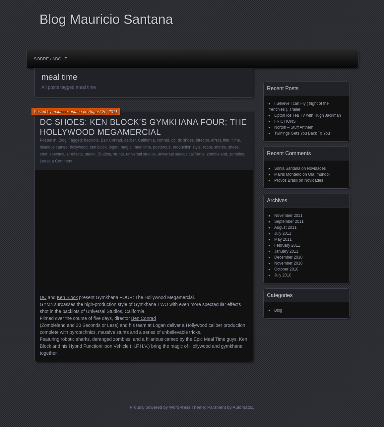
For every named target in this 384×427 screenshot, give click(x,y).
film (226, 140)
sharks (220, 147)
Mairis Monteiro (287, 174)
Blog (63, 140)
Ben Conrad (111, 140)
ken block (98, 147)
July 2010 (282, 275)
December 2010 (288, 257)
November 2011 (288, 215)
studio (90, 154)
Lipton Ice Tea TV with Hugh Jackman (307, 115)
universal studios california (181, 154)
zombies (236, 154)
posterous (162, 147)
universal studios (141, 154)
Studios (104, 154)
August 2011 (285, 227)
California (146, 140)
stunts (118, 154)
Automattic (243, 407)
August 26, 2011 (103, 111)
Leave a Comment (56, 161)
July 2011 (282, 233)
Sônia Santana (287, 168)
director (202, 140)
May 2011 (283, 239)
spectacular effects (66, 154)
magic (126, 147)
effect (216, 140)
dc (173, 140)
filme (235, 140)
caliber (130, 140)
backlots (91, 140)
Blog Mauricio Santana (106, 19)
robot (207, 147)
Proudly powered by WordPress (160, 407)
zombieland (217, 154)
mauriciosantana (67, 111)
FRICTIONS (285, 121)
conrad (163, 140)
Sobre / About (50, 58)
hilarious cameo (54, 147)
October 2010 (286, 269)
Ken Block (67, 297)
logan (113, 147)
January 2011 (286, 251)
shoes (233, 147)
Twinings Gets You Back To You (302, 133)
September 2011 (289, 221)
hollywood (79, 147)
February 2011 (287, 245)
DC (43, 297)
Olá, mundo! (319, 174)
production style (187, 147)
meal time (142, 147)
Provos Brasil (286, 180)
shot (43, 154)
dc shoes (186, 140)
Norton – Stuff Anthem (293, 127)
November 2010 (288, 263)
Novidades (316, 168)
